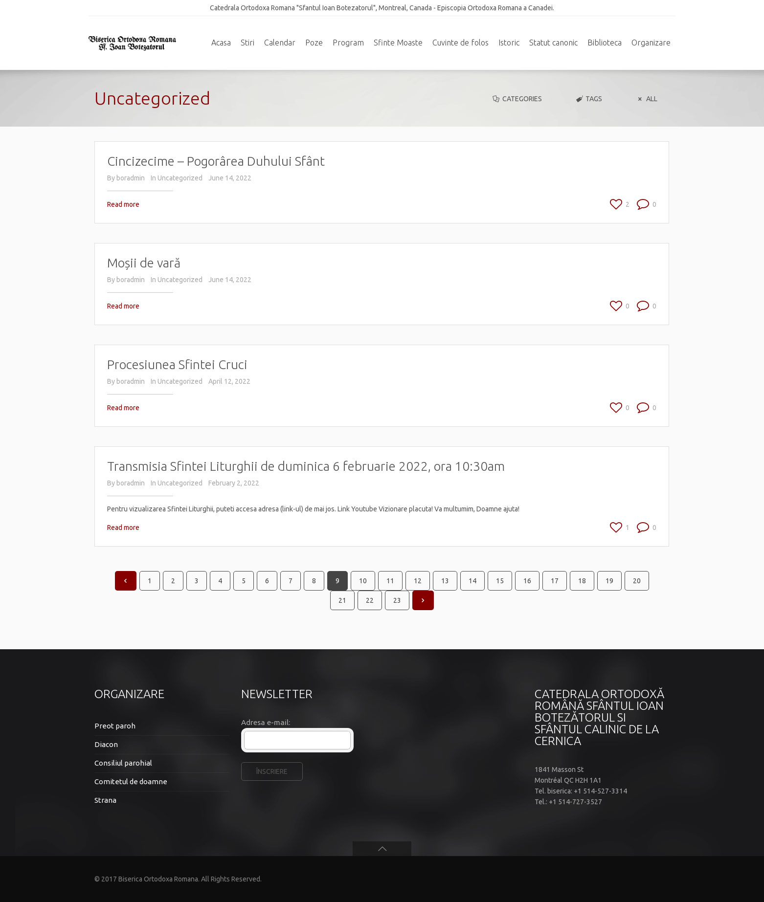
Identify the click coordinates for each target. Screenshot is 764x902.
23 (397, 600)
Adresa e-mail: (265, 722)
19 (609, 581)
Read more (123, 204)
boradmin (130, 178)
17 (555, 581)
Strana (105, 800)
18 (582, 581)
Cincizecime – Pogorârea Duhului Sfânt (216, 161)
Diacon (106, 744)
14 (472, 581)
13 (445, 581)
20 (637, 581)
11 (390, 581)
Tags (589, 99)
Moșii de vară (143, 263)
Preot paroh (114, 726)
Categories (516, 99)
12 (418, 581)
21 (342, 600)
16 (527, 581)
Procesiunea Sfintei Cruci (177, 364)
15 (500, 581)
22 (370, 600)
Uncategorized (179, 178)
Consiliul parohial (123, 763)
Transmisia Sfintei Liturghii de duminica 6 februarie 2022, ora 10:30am (306, 466)
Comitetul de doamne (130, 781)
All (646, 99)
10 (363, 581)
